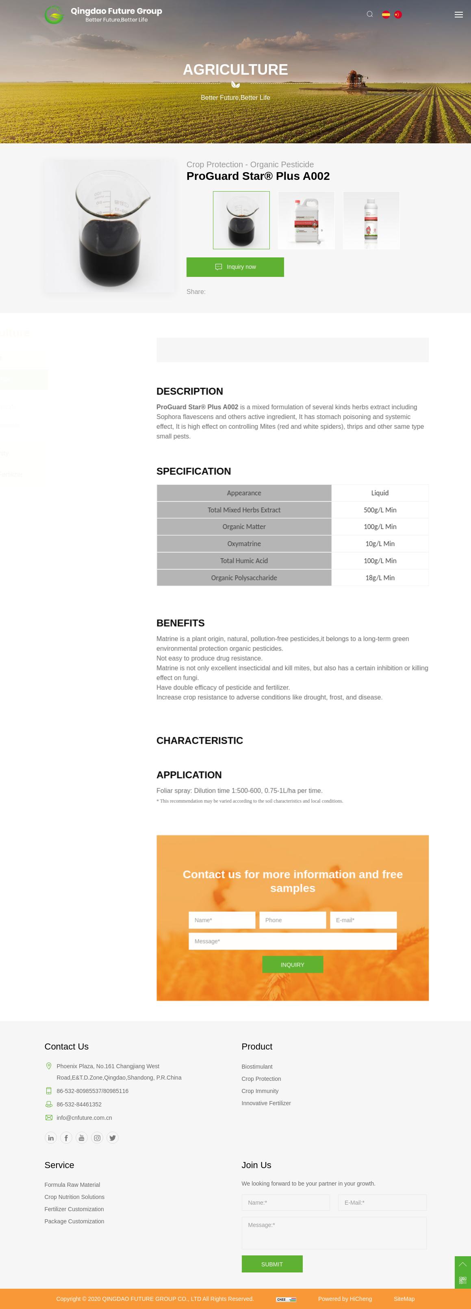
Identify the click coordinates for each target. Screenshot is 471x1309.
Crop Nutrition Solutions (75, 1197)
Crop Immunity (260, 1091)
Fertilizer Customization (74, 1209)
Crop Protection (261, 1079)
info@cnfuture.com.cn (84, 1118)
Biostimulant (257, 1066)
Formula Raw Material (72, 1185)
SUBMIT (272, 1264)
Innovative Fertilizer (266, 1103)
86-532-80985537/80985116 (93, 1091)
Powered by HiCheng (345, 1299)
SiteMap (404, 1299)
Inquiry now (241, 266)
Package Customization (74, 1221)
